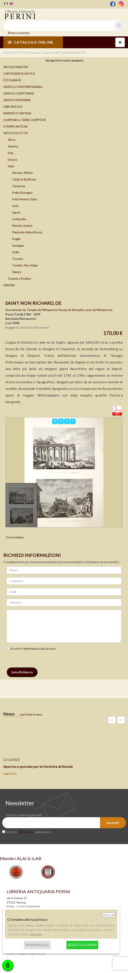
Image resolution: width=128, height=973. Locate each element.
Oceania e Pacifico (19, 278)
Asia (10, 153)
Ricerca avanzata (19, 33)
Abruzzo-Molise (22, 173)
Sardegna (18, 245)
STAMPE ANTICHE (15, 126)
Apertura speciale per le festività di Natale (38, 766)
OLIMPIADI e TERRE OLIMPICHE (24, 120)
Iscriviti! (113, 823)
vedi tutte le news (31, 714)
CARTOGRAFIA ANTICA (19, 73)
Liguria (16, 212)
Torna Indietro (14, 537)
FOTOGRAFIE (12, 80)
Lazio (15, 206)
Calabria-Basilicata (24, 179)
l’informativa (30, 648)
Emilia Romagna (22, 192)
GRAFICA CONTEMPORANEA (22, 87)
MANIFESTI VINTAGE (17, 113)
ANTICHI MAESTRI (15, 67)
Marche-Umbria (22, 225)
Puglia (16, 239)
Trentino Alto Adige (25, 265)
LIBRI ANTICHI (12, 106)
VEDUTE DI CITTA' (15, 133)
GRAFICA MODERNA (17, 100)
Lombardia (19, 219)
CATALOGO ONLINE (30, 42)
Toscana (17, 258)
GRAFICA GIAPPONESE (18, 93)
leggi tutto (10, 773)
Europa (12, 159)
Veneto (16, 272)
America (13, 146)
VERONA (9, 285)
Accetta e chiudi (82, 945)
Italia (11, 166)
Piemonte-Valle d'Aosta (27, 232)
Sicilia (15, 252)
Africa (11, 139)
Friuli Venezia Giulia (24, 199)
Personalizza (37, 945)
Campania (18, 186)
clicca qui (35, 934)
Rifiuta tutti (108, 915)
